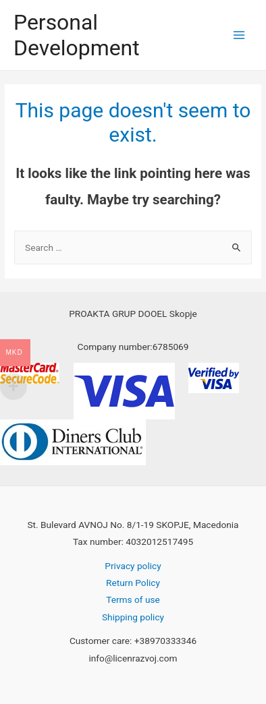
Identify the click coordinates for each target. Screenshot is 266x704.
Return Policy (133, 582)
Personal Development (77, 35)
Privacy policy (133, 565)
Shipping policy (133, 617)
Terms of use (133, 599)
